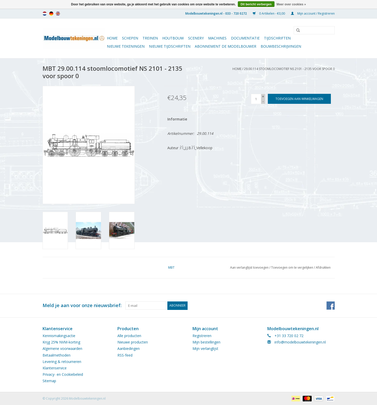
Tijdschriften (277, 38)
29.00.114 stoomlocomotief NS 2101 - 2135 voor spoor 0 (289, 69)
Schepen (130, 38)
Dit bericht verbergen (256, 4)
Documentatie (245, 38)
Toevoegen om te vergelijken (292, 267)
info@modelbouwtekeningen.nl (300, 342)
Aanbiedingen (128, 348)
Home (112, 38)
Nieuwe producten (132, 342)
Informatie (177, 119)
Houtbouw (173, 38)
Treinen (150, 38)
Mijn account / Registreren (313, 13)
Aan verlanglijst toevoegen (249, 267)
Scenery (196, 38)
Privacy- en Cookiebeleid (63, 374)
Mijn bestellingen (206, 342)
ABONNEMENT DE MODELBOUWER (225, 46)
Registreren (201, 335)
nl (45, 14)
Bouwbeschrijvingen (281, 46)
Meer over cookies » (291, 4)
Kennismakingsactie (59, 335)
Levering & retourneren (62, 361)
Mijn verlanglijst (205, 348)
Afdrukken (323, 267)
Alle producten (129, 335)
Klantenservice (55, 367)
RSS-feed (125, 354)
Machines (217, 38)
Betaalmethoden (56, 354)
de (51, 14)
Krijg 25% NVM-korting (61, 342)
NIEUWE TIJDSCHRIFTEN (169, 46)
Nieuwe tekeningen (126, 46)
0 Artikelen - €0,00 (269, 13)
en (58, 14)
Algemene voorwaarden (62, 348)
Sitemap (49, 380)
